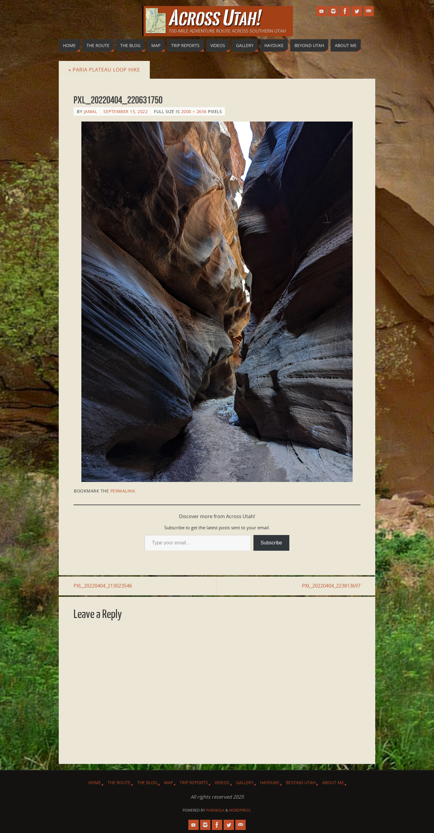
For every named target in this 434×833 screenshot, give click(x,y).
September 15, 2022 (125, 111)
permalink (122, 491)
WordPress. (240, 810)
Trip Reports (194, 782)
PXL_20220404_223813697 (331, 585)
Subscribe (271, 542)
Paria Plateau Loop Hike (104, 69)
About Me (333, 782)
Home (94, 782)
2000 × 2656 (194, 111)
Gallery (244, 782)
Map (168, 782)
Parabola (215, 810)
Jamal (90, 111)
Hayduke (269, 782)
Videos (222, 782)
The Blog (147, 782)
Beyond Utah (301, 782)
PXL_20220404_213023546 (103, 585)
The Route (119, 782)
